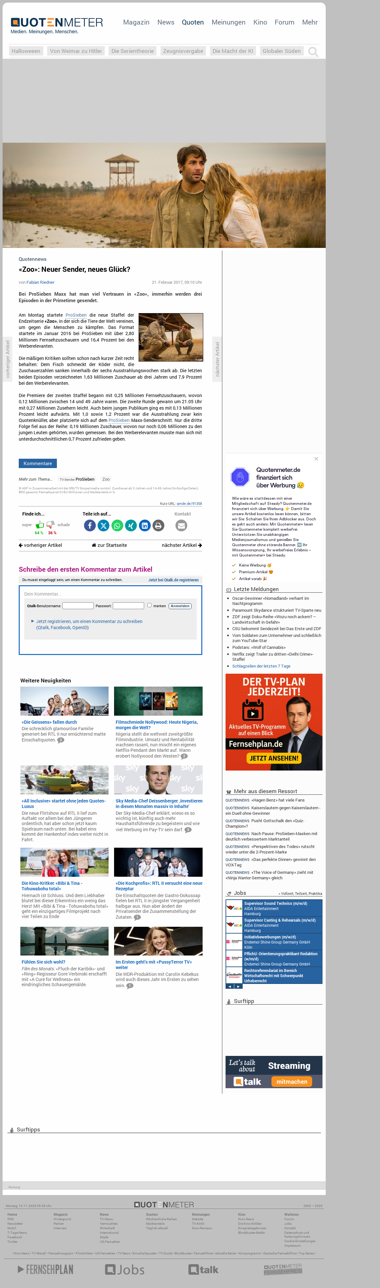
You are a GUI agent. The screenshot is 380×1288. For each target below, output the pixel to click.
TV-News (106, 1219)
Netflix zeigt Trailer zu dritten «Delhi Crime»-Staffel (272, 656)
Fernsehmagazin (60, 1253)
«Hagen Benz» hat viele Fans (265, 800)
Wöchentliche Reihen (161, 1219)
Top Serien (306, 1253)
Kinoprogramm (250, 1253)
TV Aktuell (39, 1253)
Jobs (288, 1224)
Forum (284, 21)
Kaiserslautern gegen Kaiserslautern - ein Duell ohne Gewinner (273, 810)
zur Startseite (109, 545)
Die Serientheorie (132, 51)
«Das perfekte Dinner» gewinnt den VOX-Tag (271, 862)
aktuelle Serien (226, 1253)
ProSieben (76, 315)
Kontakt (290, 1228)
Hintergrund (62, 1219)
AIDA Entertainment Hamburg (266, 908)
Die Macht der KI (233, 51)
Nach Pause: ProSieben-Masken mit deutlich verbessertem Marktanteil (272, 836)
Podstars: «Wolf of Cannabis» (259, 647)
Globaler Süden (282, 51)
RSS (10, 1219)
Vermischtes (109, 1224)
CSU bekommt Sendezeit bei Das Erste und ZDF (277, 628)
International (109, 1233)
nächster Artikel (182, 545)
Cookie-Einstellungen (300, 1241)
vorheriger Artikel (40, 545)
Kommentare (38, 463)
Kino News (21, 1253)
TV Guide (165, 1253)
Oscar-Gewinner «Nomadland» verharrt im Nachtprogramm (270, 600)
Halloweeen (26, 51)
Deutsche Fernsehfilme (280, 1253)
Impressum (292, 1245)
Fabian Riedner (40, 282)
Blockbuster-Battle (251, 1233)
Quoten (193, 21)
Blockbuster (183, 1253)
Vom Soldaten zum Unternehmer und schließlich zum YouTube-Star (276, 637)
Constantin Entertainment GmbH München (264, 975)
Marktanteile (155, 1224)
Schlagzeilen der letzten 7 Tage (261, 666)
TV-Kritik (198, 1224)
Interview (60, 1228)
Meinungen (229, 21)
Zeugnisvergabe (183, 51)
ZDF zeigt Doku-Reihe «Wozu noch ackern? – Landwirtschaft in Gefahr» (274, 619)
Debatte (197, 1219)
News (165, 21)
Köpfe (104, 1237)
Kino (260, 21)
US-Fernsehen (110, 1242)
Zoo (106, 479)
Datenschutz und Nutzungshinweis (297, 1235)
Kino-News (246, 1219)
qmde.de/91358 (189, 503)
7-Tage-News (17, 1233)
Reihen (59, 1224)
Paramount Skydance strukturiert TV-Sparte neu (276, 610)
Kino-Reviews (202, 1228)
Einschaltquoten (144, 1253)
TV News (124, 1253)
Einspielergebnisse (252, 1228)
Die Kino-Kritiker (249, 1224)
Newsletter (15, 1224)
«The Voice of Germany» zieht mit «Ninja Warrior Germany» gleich (269, 875)
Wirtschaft (107, 1228)
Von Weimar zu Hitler (76, 51)
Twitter (12, 1242)
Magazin (136, 21)
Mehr (310, 21)
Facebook (14, 1237)
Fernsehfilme (203, 1253)
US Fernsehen (105, 1253)
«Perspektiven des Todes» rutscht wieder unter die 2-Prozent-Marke (270, 849)
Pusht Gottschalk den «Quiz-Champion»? (265, 823)
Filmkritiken (84, 1253)
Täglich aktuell (157, 1228)
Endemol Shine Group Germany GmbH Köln (268, 942)
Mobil (11, 1228)
